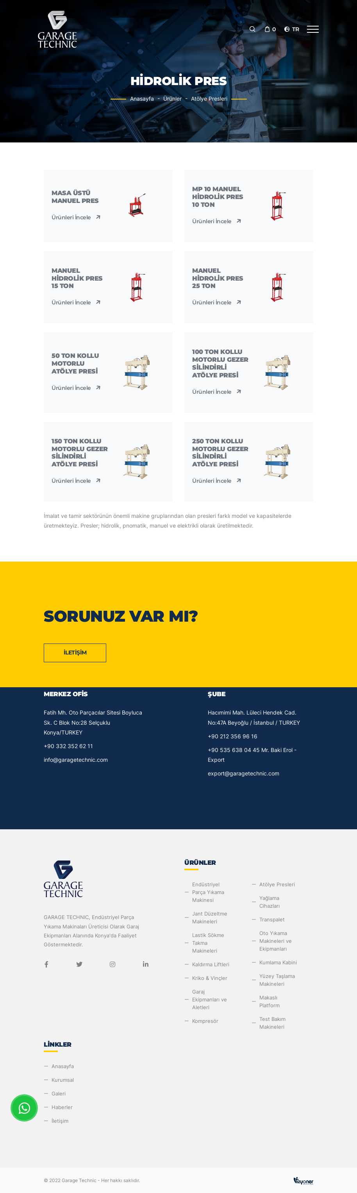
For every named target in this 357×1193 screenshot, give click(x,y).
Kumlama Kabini (278, 962)
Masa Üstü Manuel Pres (75, 196)
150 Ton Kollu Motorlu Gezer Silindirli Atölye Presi (80, 452)
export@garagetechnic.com (243, 773)
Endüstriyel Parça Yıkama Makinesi (208, 892)
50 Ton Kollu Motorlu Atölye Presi (75, 363)
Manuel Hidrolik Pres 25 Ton (217, 278)
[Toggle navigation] (313, 29)
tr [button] (291, 29)
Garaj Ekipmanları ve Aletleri (209, 999)
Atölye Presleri (209, 98)
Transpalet (272, 919)
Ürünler (172, 98)
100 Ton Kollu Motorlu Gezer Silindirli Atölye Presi (220, 363)
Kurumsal (63, 1080)
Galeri (59, 1093)
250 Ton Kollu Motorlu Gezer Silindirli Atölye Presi (220, 452)
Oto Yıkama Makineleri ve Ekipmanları (275, 941)
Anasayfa (142, 98)
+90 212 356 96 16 (232, 736)
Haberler (62, 1107)
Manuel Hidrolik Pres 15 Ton (77, 278)
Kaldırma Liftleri (210, 964)
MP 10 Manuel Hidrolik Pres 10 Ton (217, 196)
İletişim (75, 652)
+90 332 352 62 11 (68, 746)
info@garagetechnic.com (76, 759)
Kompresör (205, 1021)
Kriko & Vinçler (209, 978)
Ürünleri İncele (77, 217)
